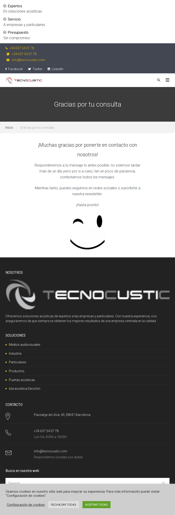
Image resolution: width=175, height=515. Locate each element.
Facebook (14, 69)
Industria (15, 353)
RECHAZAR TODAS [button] (63, 504)
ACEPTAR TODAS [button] (96, 504)
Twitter (35, 69)
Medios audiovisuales (24, 344)
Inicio (9, 127)
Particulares (17, 362)
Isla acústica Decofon (24, 388)
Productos (16, 371)
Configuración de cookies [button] (26, 505)
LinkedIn (55, 69)
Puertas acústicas (22, 380)
